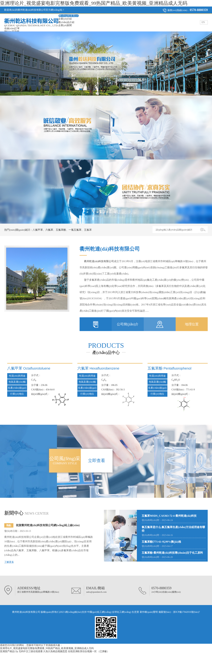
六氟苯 (49, 229)
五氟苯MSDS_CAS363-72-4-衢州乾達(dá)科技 (169, 515)
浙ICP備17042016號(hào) (186, 612)
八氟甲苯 (38, 229)
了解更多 (9, 562)
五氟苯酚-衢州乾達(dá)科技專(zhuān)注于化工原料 (172, 552)
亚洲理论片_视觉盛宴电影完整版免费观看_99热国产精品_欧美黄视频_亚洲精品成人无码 (93, 3)
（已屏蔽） (103, 651)
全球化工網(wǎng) (121, 612)
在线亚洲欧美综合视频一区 (82, 651)
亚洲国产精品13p (9, 651)
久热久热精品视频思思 (55, 651)
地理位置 (192, 324)
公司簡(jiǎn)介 (127, 324)
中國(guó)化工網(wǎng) (99, 612)
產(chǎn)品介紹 (66, 22)
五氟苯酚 (61, 229)
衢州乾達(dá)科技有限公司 (99, 261)
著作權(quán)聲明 (149, 612)
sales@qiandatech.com (96, 592)
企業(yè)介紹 (65, 19)
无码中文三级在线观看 (31, 651)
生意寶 (135, 612)
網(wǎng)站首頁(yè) (68, 15)
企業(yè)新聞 (65, 25)
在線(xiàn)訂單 (12, 28)
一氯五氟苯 (75, 229)
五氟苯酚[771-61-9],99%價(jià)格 (161, 541)
